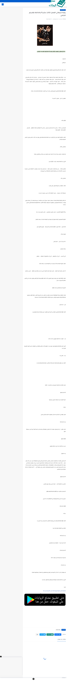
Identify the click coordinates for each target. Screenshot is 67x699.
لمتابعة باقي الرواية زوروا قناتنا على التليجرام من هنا (54, 590)
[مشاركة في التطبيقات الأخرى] (37, 634)
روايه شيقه (58, 629)
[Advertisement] (45, 327)
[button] (57, 634)
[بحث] (3, 4)
